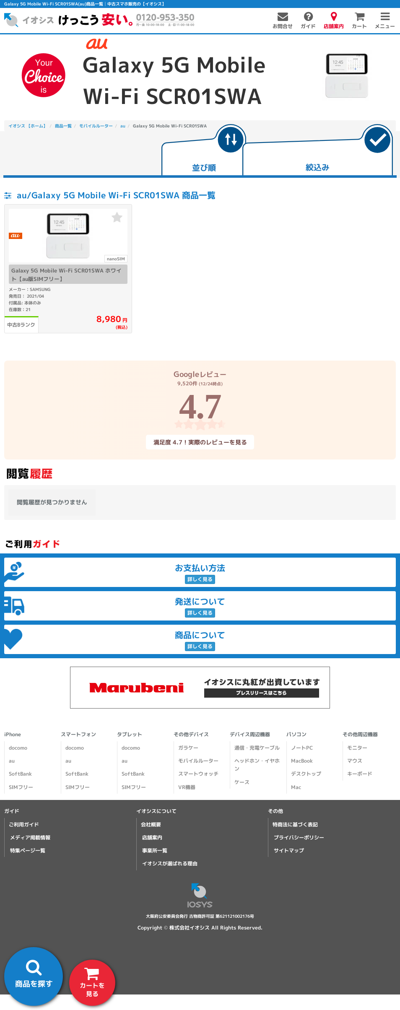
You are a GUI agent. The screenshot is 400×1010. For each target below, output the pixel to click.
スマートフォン (78, 734)
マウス (354, 760)
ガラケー (188, 747)
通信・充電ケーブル (257, 747)
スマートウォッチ (198, 773)
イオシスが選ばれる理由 (169, 863)
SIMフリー (21, 786)
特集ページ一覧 (27, 850)
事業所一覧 (154, 850)
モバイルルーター (198, 760)
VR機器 (186, 786)
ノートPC (302, 747)
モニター (357, 747)
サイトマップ (289, 850)
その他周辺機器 (360, 734)
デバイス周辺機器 (250, 734)
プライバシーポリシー (299, 837)
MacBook (302, 760)
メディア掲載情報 (30, 837)
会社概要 (151, 824)
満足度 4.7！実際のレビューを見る (200, 442)
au (12, 760)
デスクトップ (306, 773)
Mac (296, 786)
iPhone (12, 734)
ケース (241, 781)
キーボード (359, 773)
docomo (18, 747)
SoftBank (20, 773)
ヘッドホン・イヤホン (257, 764)
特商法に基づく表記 (295, 824)
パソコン (296, 734)
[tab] (203, 150)
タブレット (129, 734)
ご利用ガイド (24, 824)
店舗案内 (152, 837)
